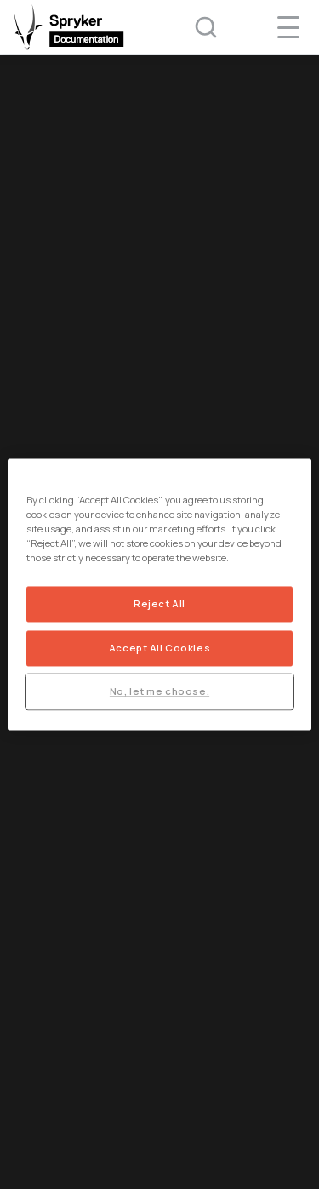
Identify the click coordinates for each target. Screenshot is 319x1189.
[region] (159, 594)
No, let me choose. (159, 692)
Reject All (159, 604)
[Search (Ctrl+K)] (195, 27)
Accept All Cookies (159, 648)
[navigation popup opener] (288, 27)
